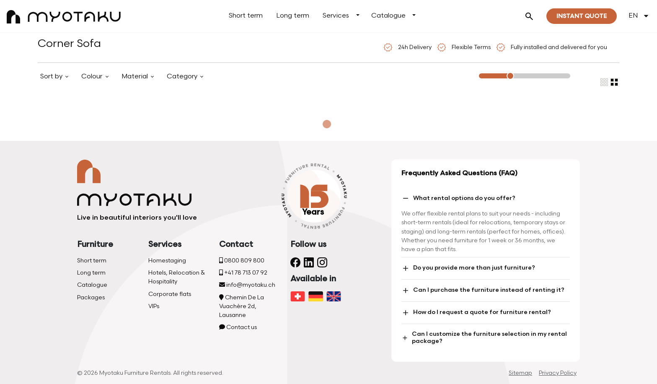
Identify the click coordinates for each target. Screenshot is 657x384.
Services (336, 16)
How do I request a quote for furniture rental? (476, 313)
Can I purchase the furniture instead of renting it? (482, 290)
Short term (246, 16)
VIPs (153, 306)
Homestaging (167, 260)
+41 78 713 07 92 (243, 272)
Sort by (52, 76)
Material (136, 76)
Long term (292, 16)
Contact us (238, 327)
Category (183, 76)
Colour (92, 76)
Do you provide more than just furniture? (468, 268)
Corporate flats (169, 294)
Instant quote (581, 16)
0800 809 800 (241, 260)
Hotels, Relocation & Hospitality (176, 277)
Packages (91, 297)
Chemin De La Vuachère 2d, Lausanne (241, 306)
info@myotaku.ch (247, 284)
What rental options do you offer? (458, 198)
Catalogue (388, 16)
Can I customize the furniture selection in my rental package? (484, 337)
